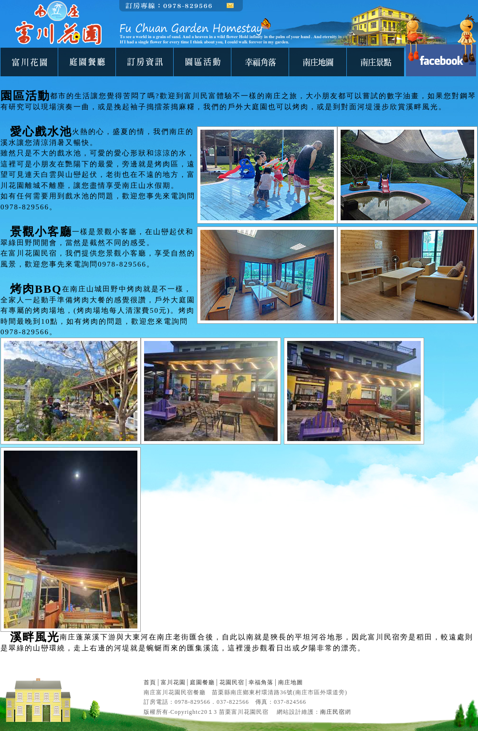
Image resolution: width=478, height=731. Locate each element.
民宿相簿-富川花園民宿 (260, 62)
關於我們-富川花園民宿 (29, 62)
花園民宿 (231, 682)
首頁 (150, 682)
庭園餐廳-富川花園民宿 (86, 62)
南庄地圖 (290, 682)
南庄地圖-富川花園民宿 (317, 62)
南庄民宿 (332, 712)
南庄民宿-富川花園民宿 (144, 62)
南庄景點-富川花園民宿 (375, 62)
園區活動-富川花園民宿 (202, 62)
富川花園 (173, 682)
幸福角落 (261, 682)
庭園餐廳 (202, 682)
